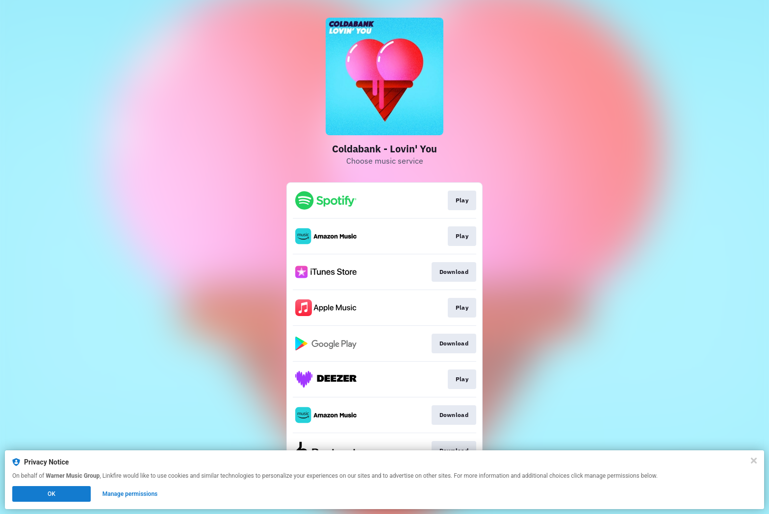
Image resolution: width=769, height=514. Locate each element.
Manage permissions (130, 493)
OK (51, 493)
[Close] (754, 460)
